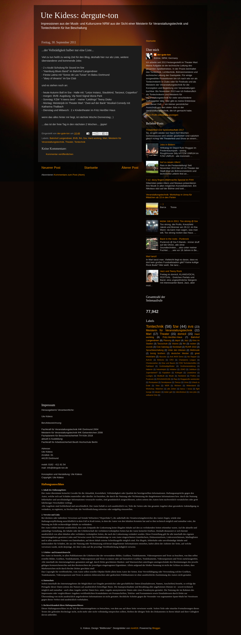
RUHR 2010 (190, 347)
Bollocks (160, 360)
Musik (171, 376)
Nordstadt (177, 347)
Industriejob (161, 369)
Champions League (187, 360)
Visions (175, 343)
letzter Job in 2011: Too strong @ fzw (179, 221)
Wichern (178, 386)
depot (177, 340)
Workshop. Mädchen (154, 389)
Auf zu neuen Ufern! (170, 162)
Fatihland (149, 366)
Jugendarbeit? (152, 373)
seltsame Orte (151, 395)
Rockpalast (153, 382)
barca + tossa (186, 389)
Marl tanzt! (151, 256)
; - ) (161, 204)
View (157, 386)
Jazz (186, 340)
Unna (186, 382)
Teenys (178, 382)
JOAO (182, 369)
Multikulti (160, 376)
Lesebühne (191, 373)
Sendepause (166, 382)
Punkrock (150, 379)
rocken (193, 343)
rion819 (134, 628)
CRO (171, 360)
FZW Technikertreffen (187, 363)
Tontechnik (79, 142)
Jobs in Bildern (167, 144)
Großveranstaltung (187, 366)
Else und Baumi (168, 363)
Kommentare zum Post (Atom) (69, 174)
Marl (105, 138)
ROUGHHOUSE (163, 379)
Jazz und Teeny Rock (171, 271)
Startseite (91, 167)
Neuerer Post (50, 167)
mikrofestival (181, 392)
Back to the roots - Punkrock (174, 239)
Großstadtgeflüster (167, 366)
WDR (167, 386)
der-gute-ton (164, 54)
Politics (193, 376)
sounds (149, 347)
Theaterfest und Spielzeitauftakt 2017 (165, 130)
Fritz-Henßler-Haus (172, 337)
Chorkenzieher (152, 363)
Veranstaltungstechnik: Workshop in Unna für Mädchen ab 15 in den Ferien (169, 196)
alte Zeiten (171, 389)
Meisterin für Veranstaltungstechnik (169, 330)
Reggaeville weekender (190, 379)
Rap (175, 379)
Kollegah (178, 373)
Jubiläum (192, 369)
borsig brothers (157, 353)
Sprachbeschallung (154, 350)
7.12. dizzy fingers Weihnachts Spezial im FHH (170, 180)
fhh (80, 138)
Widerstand (191, 386)
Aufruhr (149, 360)
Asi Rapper (192, 357)
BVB (75, 138)
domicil (182, 333)
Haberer (149, 369)
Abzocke (162, 357)
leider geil (168, 392)
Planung (167, 340)
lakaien (158, 392)
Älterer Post (130, 167)
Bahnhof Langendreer (61, 138)
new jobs (193, 392)
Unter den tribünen (177, 350)
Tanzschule (162, 343)
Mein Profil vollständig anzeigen (162, 115)
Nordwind (182, 376)
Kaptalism (166, 373)
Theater (69, 142)
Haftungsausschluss (52, 484)
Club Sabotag (162, 347)
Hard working (95, 138)
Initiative (173, 369)
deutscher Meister (180, 353)
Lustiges (149, 376)
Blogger (156, 628)
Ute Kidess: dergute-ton (79, 15)
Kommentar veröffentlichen (59, 154)
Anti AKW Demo (177, 357)
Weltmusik (195, 350)
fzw (85, 138)
